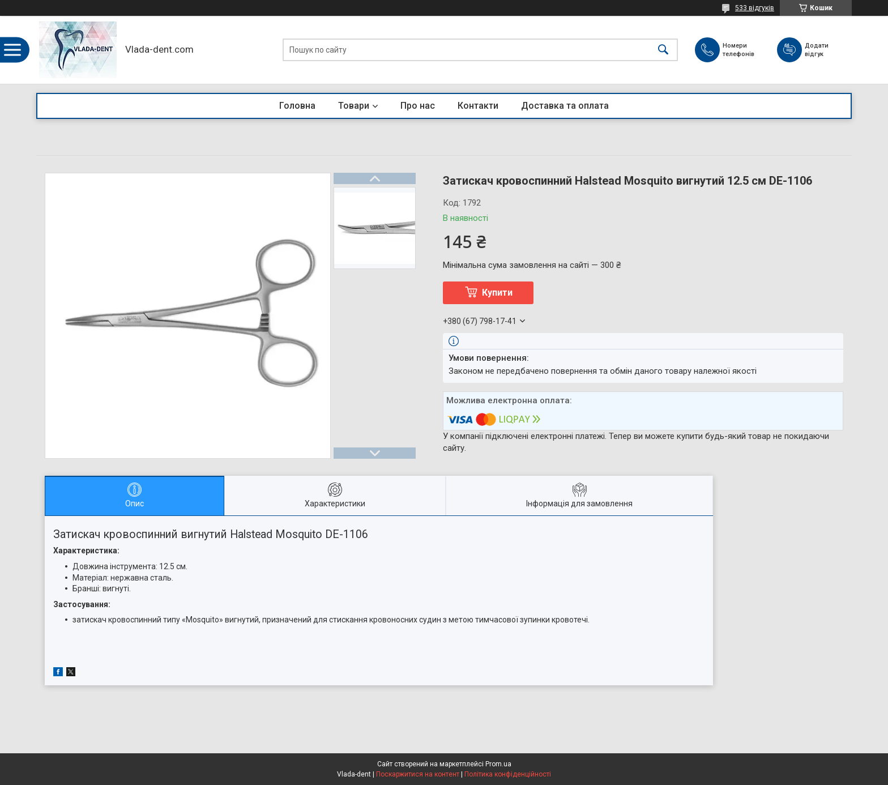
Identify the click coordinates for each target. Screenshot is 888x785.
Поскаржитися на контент (417, 774)
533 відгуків (754, 8)
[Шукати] (663, 50)
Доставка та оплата (565, 105)
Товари (353, 105)
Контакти (478, 105)
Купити (497, 292)
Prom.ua (498, 764)
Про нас (417, 105)
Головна (297, 105)
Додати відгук (821, 49)
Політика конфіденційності (507, 774)
